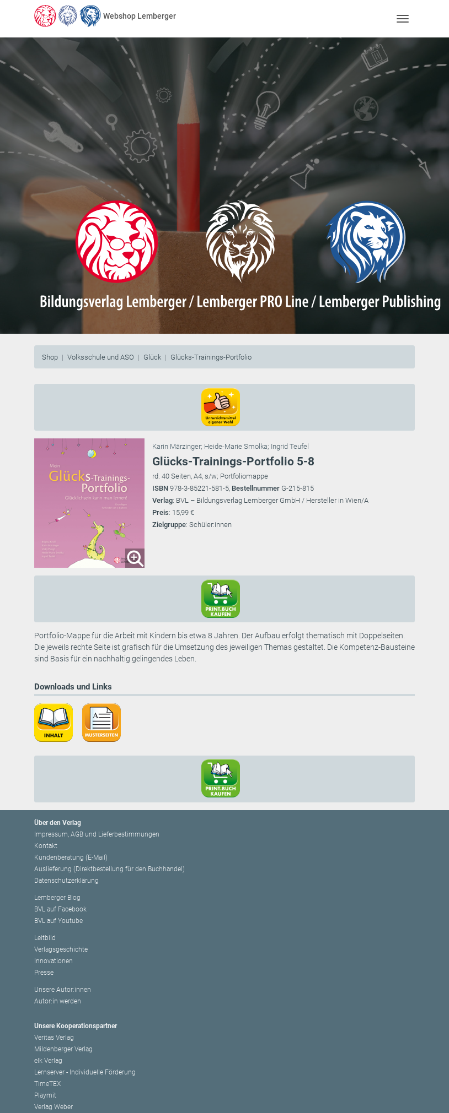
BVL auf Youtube (58, 921)
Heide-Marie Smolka (236, 446)
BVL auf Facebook (60, 909)
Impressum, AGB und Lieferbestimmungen (96, 834)
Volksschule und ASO (100, 357)
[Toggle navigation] (402, 18)
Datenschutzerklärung (66, 880)
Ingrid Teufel (290, 446)
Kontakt (45, 846)
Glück (152, 357)
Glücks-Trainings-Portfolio (211, 357)
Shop (50, 357)
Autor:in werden (57, 1001)
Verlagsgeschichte (61, 949)
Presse (44, 972)
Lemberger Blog (57, 898)
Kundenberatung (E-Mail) (71, 857)
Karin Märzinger (176, 446)
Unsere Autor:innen (62, 989)
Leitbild (45, 938)
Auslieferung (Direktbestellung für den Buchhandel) (109, 869)
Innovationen (53, 961)
